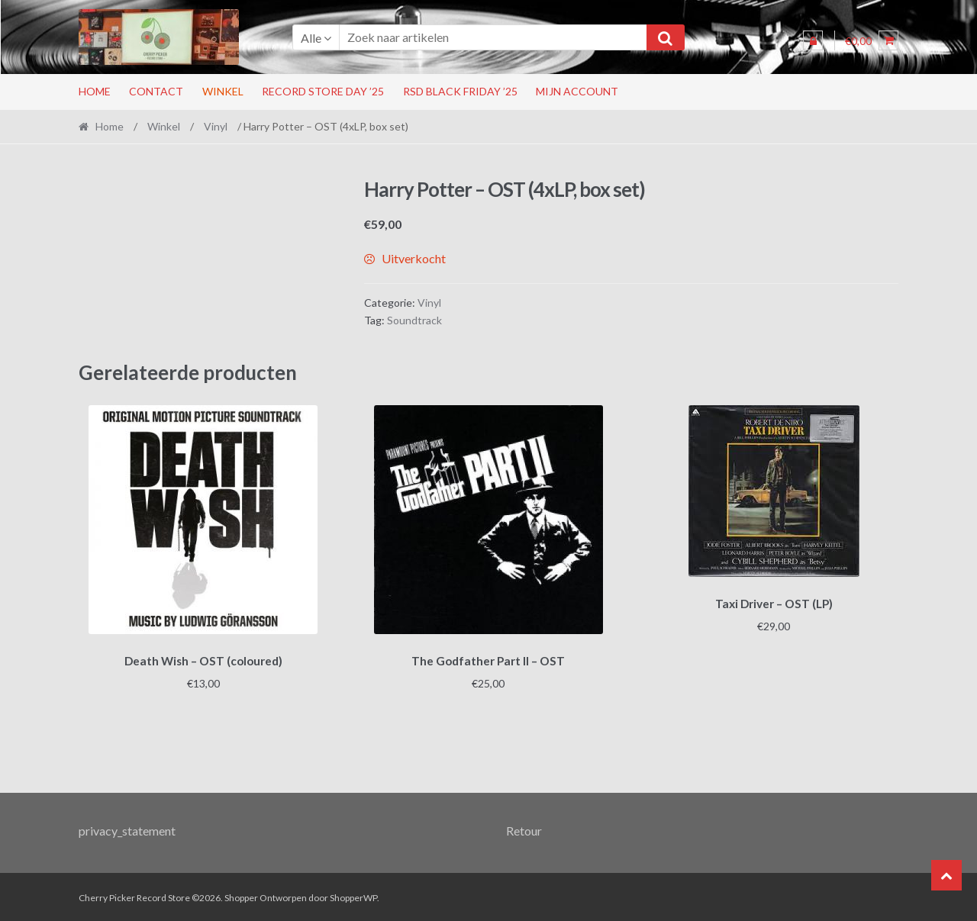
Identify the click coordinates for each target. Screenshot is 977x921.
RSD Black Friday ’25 (460, 91)
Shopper (241, 895)
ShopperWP (353, 895)
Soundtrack (414, 320)
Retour (524, 828)
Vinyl (215, 126)
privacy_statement (127, 828)
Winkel (222, 91)
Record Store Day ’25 (323, 91)
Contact (156, 91)
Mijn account (577, 91)
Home (95, 91)
